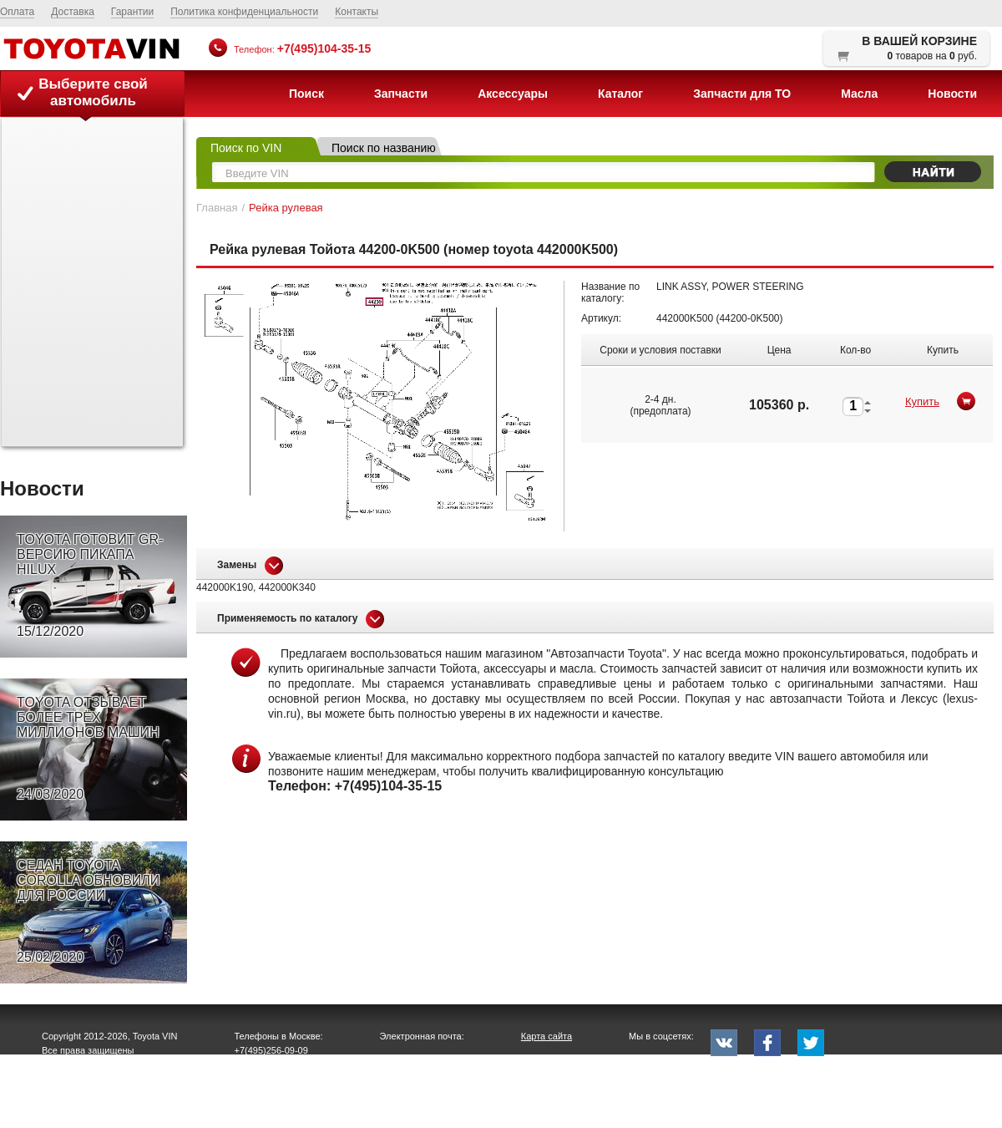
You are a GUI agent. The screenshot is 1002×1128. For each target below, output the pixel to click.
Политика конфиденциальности (244, 12)
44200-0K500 (749, 318)
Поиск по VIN (245, 148)
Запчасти (401, 93)
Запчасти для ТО (742, 93)
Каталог (620, 93)
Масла (859, 93)
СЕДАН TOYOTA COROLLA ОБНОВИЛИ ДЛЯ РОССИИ (88, 911)
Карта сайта (546, 1036)
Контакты (356, 12)
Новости (952, 93)
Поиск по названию (383, 148)
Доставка (72, 12)
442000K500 (684, 318)
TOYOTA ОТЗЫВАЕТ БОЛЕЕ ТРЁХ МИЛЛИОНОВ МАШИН (88, 748)
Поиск (306, 93)
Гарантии (132, 12)
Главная (216, 207)
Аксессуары (513, 93)
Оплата (17, 12)
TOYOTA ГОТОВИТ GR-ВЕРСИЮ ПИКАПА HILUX (90, 585)
